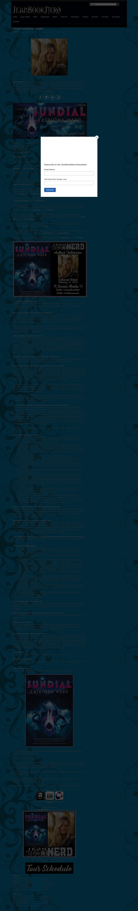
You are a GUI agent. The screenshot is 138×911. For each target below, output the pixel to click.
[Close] (97, 137)
